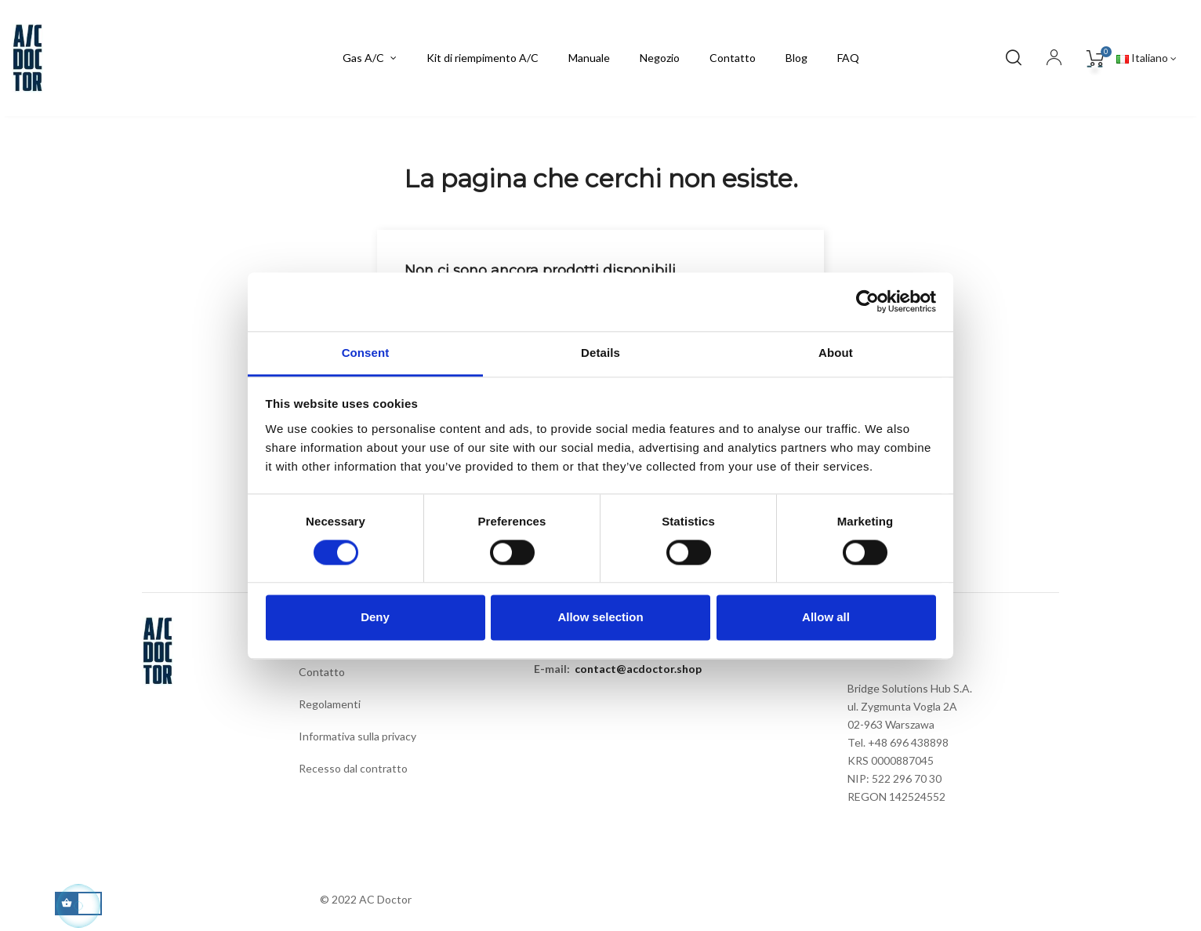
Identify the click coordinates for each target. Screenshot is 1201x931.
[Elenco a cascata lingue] (1146, 58)
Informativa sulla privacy (357, 736)
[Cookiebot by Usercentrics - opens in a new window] (867, 301)
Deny (375, 617)
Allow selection (600, 617)
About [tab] (835, 352)
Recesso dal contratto (353, 768)
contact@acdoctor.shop (638, 668)
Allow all (826, 617)
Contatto (322, 671)
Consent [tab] (366, 352)
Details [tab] (600, 352)
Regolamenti (330, 704)
